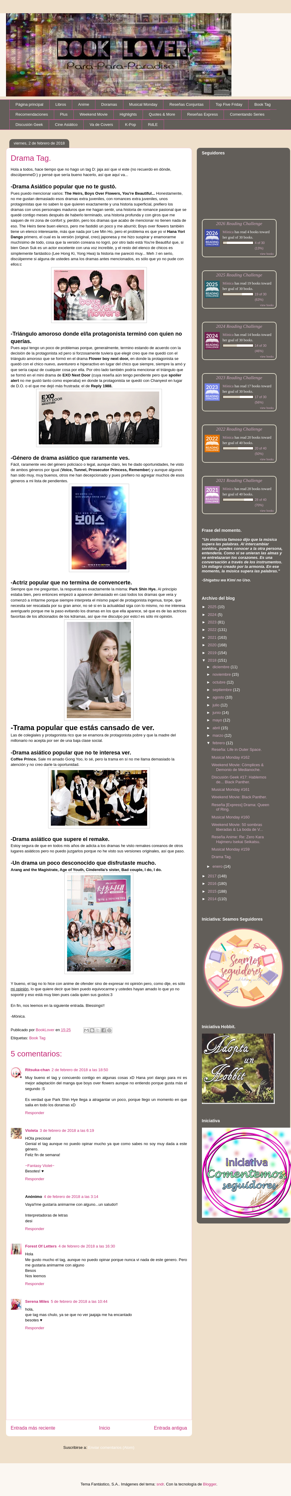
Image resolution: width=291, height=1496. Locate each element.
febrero (219, 743)
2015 (213, 891)
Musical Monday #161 (230, 789)
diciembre (221, 667)
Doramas (109, 104)
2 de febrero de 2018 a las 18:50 (79, 1070)
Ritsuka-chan (37, 1070)
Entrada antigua (170, 1427)
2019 (213, 653)
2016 (213, 883)
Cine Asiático (66, 124)
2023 (213, 622)
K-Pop (130, 124)
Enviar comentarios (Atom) (111, 1447)
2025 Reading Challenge (239, 274)
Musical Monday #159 (230, 849)
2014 (213, 899)
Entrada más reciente (33, 1427)
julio (216, 705)
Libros (60, 104)
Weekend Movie (93, 114)
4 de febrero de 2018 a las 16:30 (86, 1246)
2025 (213, 607)
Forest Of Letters (41, 1246)
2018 (213, 660)
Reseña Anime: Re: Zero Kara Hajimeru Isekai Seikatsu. (238, 839)
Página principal (30, 104)
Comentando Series (247, 114)
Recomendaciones (32, 114)
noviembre (222, 674)
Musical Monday (143, 104)
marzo (218, 735)
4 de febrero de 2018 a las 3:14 (71, 1196)
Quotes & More (162, 114)
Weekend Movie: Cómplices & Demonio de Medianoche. (238, 767)
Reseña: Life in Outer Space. (237, 749)
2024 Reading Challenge (239, 326)
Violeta (31, 1130)
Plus (63, 114)
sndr (160, 1484)
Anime (83, 104)
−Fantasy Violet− (39, 1165)
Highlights (128, 114)
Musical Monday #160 (230, 817)
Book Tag (262, 104)
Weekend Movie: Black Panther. (239, 797)
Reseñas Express (202, 114)
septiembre (222, 689)
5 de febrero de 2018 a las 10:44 (79, 1301)
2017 (213, 876)
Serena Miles (37, 1301)
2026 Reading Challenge (239, 223)
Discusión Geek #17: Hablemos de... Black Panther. (239, 779)
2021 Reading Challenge (239, 480)
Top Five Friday (228, 104)
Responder (35, 1113)
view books (267, 253)
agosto (218, 697)
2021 (213, 637)
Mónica (228, 232)
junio (217, 712)
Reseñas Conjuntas (186, 104)
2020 (213, 645)
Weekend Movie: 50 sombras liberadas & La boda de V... (237, 827)
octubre (219, 682)
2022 (213, 629)
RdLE (153, 124)
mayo (217, 720)
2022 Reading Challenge (239, 428)
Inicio (104, 1427)
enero (218, 866)
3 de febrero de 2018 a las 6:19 (67, 1130)
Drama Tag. (222, 857)
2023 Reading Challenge (239, 377)
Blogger (209, 1484)
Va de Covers (101, 124)
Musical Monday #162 (230, 757)
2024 (213, 614)
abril (216, 728)
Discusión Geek (29, 124)
